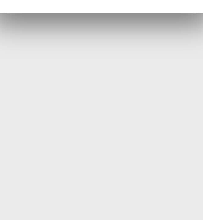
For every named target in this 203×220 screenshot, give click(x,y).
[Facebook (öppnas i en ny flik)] (101, 6)
